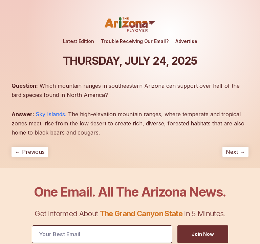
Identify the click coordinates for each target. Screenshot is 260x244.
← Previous (30, 151)
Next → (235, 151)
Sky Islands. (51, 114)
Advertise (186, 41)
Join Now (203, 234)
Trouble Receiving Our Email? (135, 41)
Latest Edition (78, 41)
